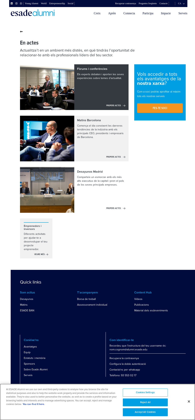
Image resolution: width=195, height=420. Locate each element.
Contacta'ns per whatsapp (124, 369)
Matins (24, 304)
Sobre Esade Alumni (36, 369)
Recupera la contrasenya (124, 358)
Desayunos (26, 299)
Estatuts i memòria (34, 358)
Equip (27, 352)
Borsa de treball (86, 299)
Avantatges (30, 346)
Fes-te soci (160, 108)
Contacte (163, 3)
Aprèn (112, 13)
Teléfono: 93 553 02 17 (122, 375)
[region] (97, 402)
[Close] (189, 401)
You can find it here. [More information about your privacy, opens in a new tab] (34, 404)
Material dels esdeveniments (151, 310)
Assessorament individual (92, 304)
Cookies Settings (145, 392)
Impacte (166, 13)
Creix (97, 13)
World (44, 3)
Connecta (129, 13)
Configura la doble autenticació (127, 364)
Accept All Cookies (145, 412)
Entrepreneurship (57, 3)
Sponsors (29, 363)
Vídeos (138, 299)
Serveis (182, 13)
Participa (147, 13)
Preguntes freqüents (148, 3)
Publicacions (141, 304)
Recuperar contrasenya (125, 3)
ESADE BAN (27, 310)
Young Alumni (31, 3)
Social (70, 3)
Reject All (145, 402)
